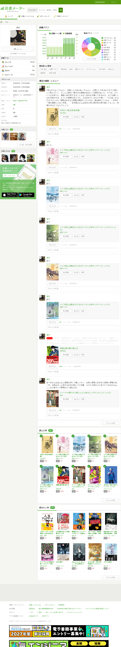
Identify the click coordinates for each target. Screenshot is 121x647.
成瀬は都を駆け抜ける (69, 348)
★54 (60, 366)
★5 (60, 410)
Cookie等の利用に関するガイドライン (69, 597)
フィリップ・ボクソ (110, 535)
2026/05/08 (76, 129)
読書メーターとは (35, 594)
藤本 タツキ (79, 69)
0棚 (14, 105)
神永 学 (106, 566)
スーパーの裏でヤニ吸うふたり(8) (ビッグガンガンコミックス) (85, 393)
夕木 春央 (102, 69)
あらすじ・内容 (79, 117)
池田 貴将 (43, 535)
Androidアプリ (33, 605)
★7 (60, 129)
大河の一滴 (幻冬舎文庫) (70, 110)
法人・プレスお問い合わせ (54, 601)
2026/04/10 (73, 167)
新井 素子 (74, 566)
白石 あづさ (59, 535)
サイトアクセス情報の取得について (97, 597)
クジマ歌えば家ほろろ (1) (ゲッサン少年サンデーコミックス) (85, 304)
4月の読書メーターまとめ (18, 53)
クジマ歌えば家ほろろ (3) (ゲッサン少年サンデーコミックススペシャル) (88, 228)
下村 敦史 (90, 535)
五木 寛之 (43, 69)
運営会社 (32, 597)
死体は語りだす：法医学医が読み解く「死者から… (110, 533)
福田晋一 (43, 73)
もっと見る (91, 59)
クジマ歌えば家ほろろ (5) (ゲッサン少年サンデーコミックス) (85, 150)
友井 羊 (74, 535)
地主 (71, 69)
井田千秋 (90, 566)
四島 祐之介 (43, 566)
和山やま (111, 69)
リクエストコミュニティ (75, 601)
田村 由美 (52, 73)
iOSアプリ (45, 605)
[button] (61, 10)
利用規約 (61, 594)
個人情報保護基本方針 (46, 597)
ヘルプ (31, 601)
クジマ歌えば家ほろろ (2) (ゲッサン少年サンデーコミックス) (85, 266)
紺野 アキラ (54, 69)
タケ (48, 87)
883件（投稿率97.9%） (20, 101)
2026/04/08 (77, 366)
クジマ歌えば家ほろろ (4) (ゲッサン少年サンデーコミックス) (85, 189)
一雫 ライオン (60, 566)
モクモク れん (91, 69)
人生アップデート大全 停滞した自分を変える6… (46, 533)
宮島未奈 (64, 69)
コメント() (66, 129)
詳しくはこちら (9, 175)
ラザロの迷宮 (108, 562)
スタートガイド (50, 594)
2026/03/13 (76, 410)
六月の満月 (59, 562)
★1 (60, 322)
